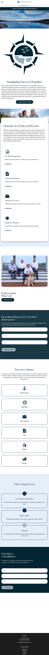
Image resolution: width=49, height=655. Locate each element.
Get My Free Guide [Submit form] (9, 349)
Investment (24, 650)
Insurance (24, 653)
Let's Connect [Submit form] (7, 587)
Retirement (24, 649)
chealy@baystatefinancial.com (24, 642)
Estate (24, 652)
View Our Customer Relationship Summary (24, 8)
